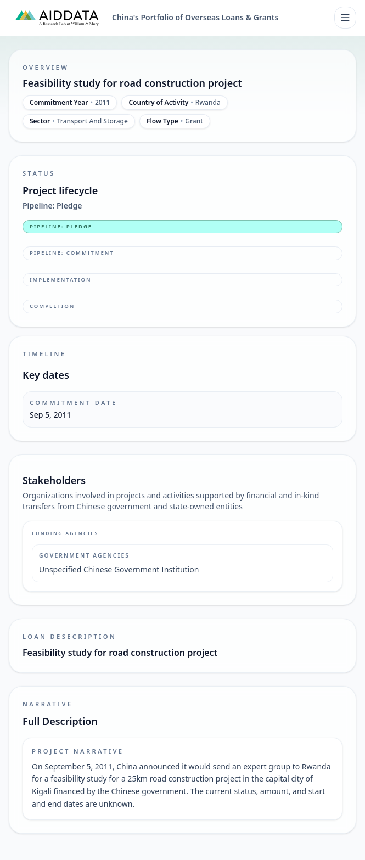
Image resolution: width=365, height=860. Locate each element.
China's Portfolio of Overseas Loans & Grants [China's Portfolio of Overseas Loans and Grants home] (195, 17)
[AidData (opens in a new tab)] (57, 18)
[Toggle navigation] (345, 18)
